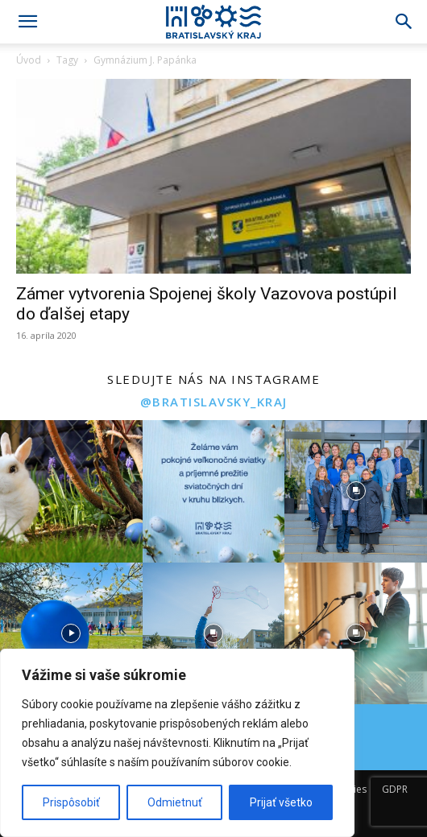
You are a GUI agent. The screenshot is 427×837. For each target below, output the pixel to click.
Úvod (28, 60)
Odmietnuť (174, 802)
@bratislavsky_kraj (214, 402)
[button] (27, 21)
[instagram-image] (71, 491)
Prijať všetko (281, 802)
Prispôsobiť (71, 802)
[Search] (404, 21)
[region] (177, 743)
